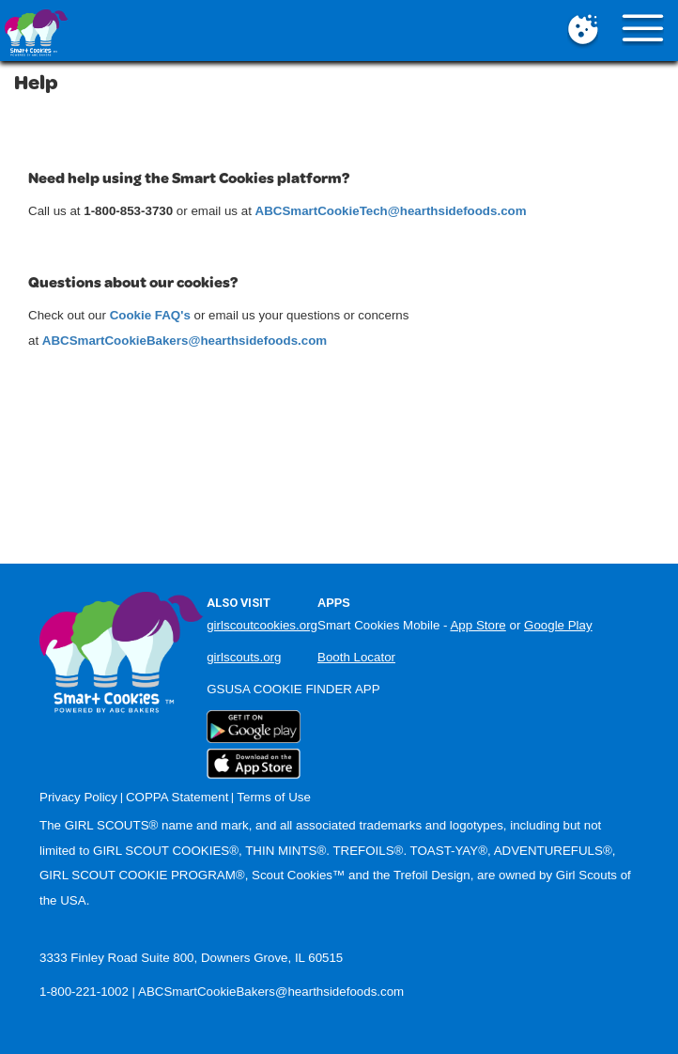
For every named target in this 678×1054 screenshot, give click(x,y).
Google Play (558, 625)
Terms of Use (274, 797)
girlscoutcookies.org (262, 625)
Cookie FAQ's (150, 315)
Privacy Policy (78, 797)
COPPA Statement (177, 797)
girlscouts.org (244, 657)
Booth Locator (356, 657)
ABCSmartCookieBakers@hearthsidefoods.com (271, 991)
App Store (477, 625)
